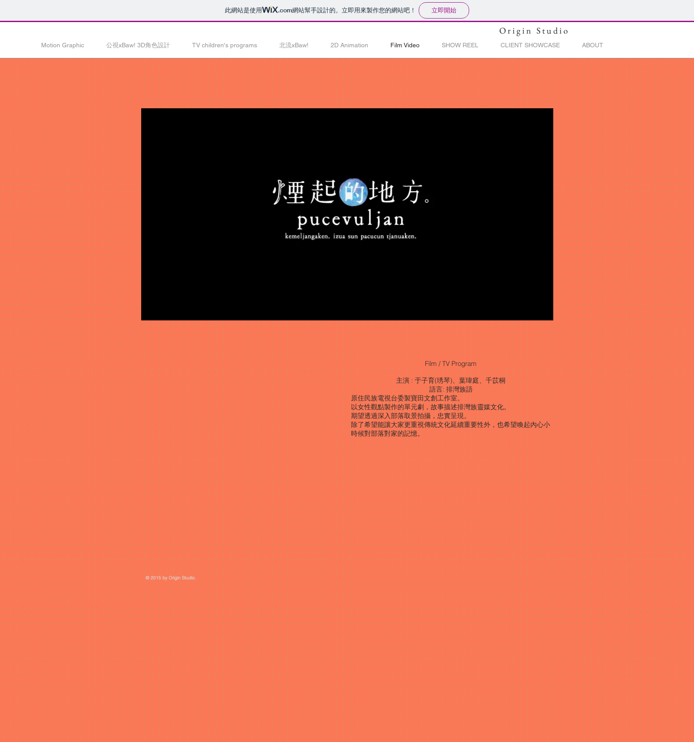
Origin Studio (534, 30)
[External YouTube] (240, 408)
